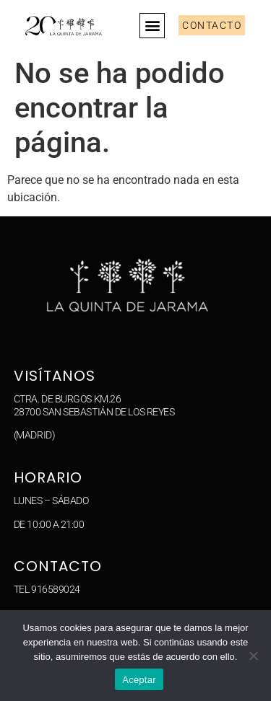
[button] (152, 25)
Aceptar (139, 679)
